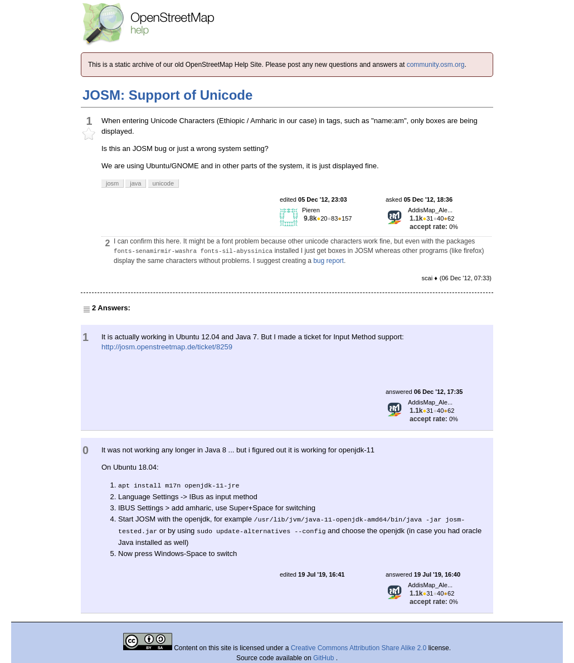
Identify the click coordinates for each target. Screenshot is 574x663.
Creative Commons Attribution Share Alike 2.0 (358, 648)
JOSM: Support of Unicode (167, 95)
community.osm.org (436, 65)
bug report (328, 261)
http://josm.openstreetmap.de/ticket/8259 (166, 347)
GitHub (324, 658)
